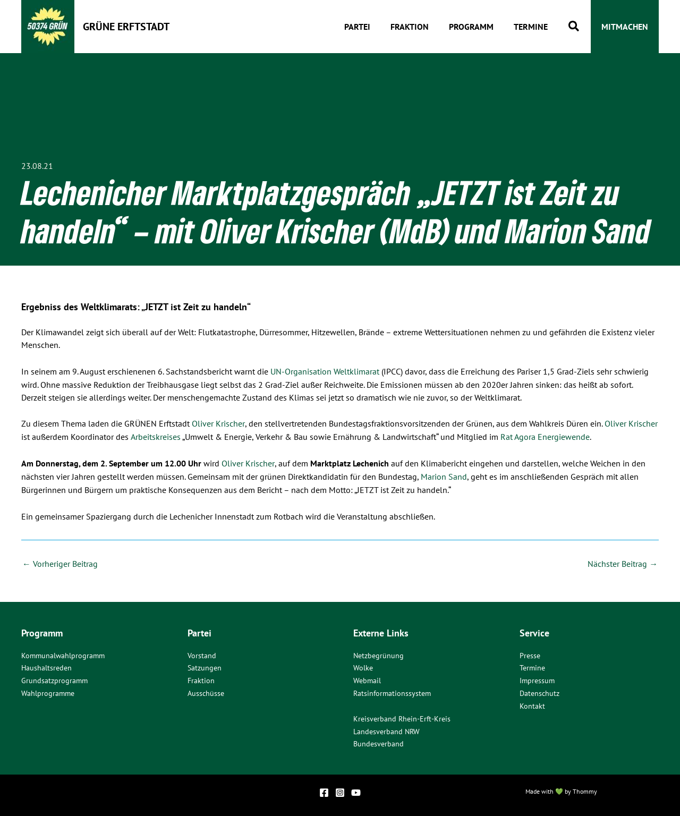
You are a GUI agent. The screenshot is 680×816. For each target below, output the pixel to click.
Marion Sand (444, 475)
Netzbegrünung (378, 654)
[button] (574, 27)
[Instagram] (340, 791)
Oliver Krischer (218, 423)
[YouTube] (356, 791)
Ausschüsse (206, 692)
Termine (532, 667)
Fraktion (201, 679)
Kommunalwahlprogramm (63, 654)
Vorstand (202, 654)
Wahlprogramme (47, 692)
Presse (530, 654)
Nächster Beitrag (623, 561)
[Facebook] (324, 791)
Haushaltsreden (46, 667)
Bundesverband (378, 743)
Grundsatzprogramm (54, 679)
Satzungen (205, 667)
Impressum (537, 679)
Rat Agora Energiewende (544, 435)
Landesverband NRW (386, 730)
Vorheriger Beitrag (60, 561)
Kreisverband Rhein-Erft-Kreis (401, 717)
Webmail (367, 679)
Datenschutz (539, 692)
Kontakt (532, 705)
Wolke (363, 667)
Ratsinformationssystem (392, 692)
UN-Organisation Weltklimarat (324, 371)
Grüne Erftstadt (126, 26)
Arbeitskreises (155, 435)
